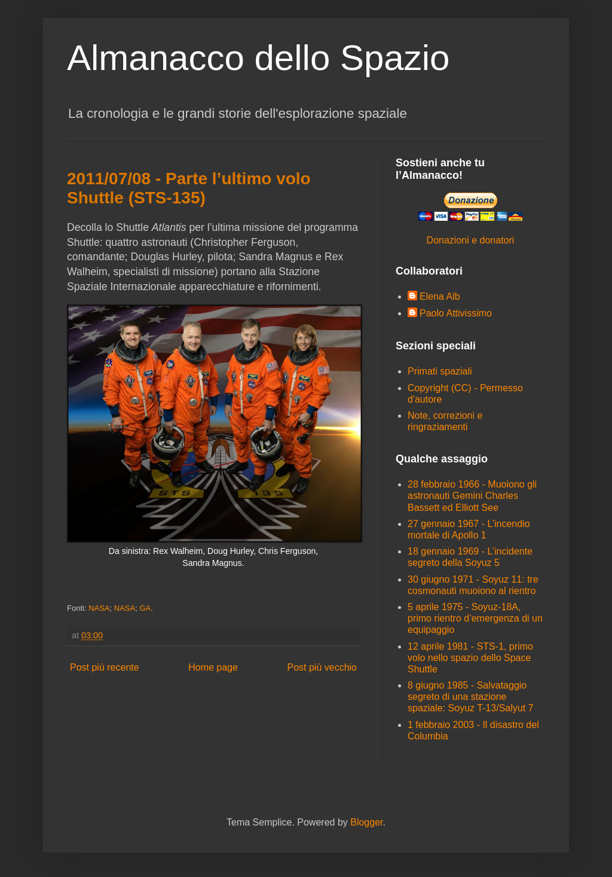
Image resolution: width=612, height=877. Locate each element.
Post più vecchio (322, 667)
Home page (213, 667)
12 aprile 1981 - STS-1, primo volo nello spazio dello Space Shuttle (470, 657)
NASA (98, 608)
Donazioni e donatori (471, 240)
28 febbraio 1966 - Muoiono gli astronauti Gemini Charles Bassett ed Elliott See (472, 495)
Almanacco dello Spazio (258, 58)
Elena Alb (440, 296)
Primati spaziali (440, 371)
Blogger (366, 822)
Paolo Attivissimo (456, 313)
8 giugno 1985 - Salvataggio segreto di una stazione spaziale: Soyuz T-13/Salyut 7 (471, 696)
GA (145, 608)
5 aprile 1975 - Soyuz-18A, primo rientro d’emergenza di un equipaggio (475, 618)
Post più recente (104, 667)
